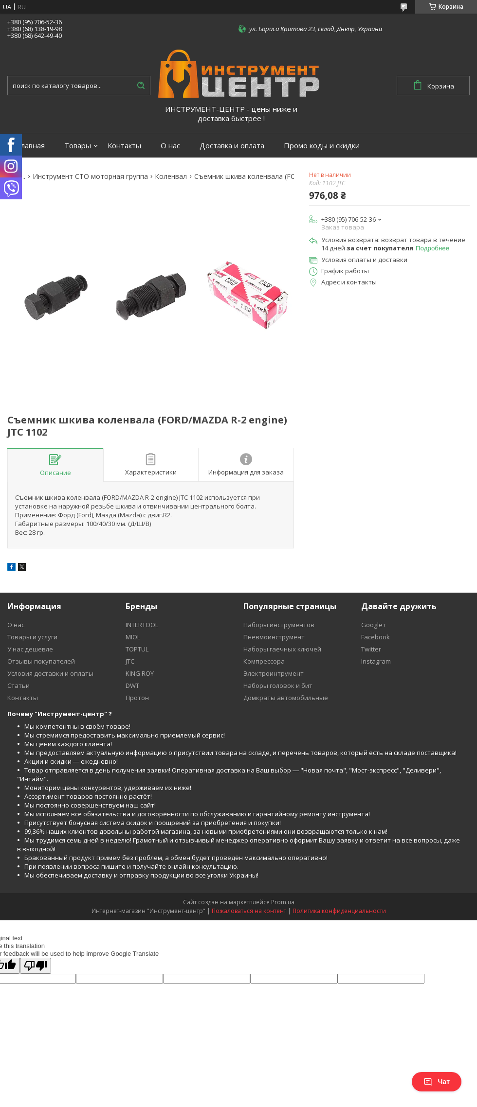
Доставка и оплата (232, 145)
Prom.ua (282, 902)
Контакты (124, 145)
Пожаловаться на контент (249, 911)
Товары (77, 145)
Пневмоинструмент (274, 637)
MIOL (133, 637)
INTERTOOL (142, 624)
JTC (130, 661)
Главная (31, 145)
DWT (132, 685)
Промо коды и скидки (322, 145)
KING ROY (140, 673)
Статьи (18, 685)
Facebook (375, 637)
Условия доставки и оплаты (50, 673)
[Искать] (140, 85)
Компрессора (264, 661)
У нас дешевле (30, 649)
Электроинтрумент (273, 673)
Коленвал (171, 176)
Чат (436, 1081)
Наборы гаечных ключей (282, 649)
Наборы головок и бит (277, 685)
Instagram (376, 661)
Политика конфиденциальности (339, 911)
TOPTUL (137, 649)
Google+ (373, 624)
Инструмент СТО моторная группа (90, 176)
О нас (170, 145)
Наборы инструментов (278, 624)
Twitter (371, 649)
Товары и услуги (32, 637)
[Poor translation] (35, 966)
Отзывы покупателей (41, 661)
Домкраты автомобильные (285, 697)
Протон (137, 697)
